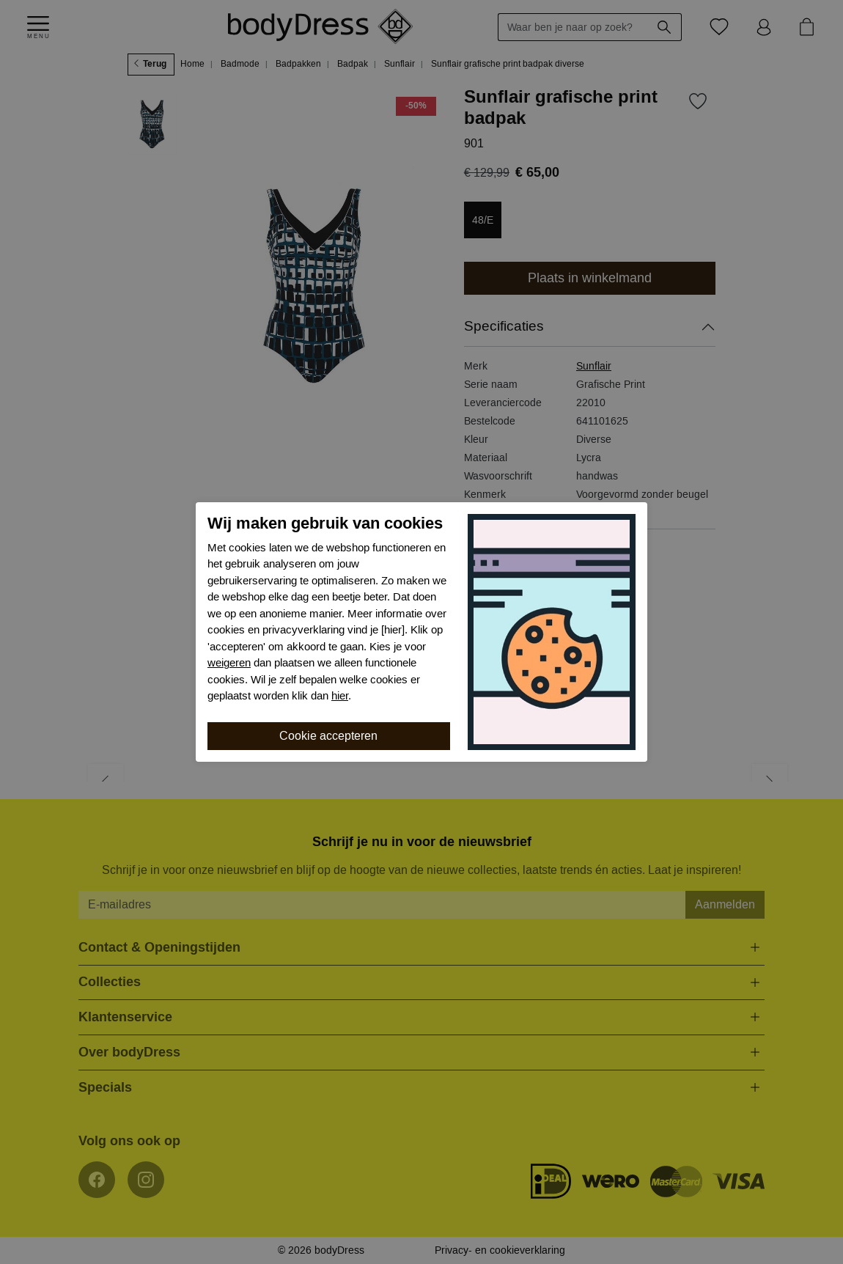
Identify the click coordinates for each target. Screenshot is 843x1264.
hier (339, 695)
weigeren (229, 662)
